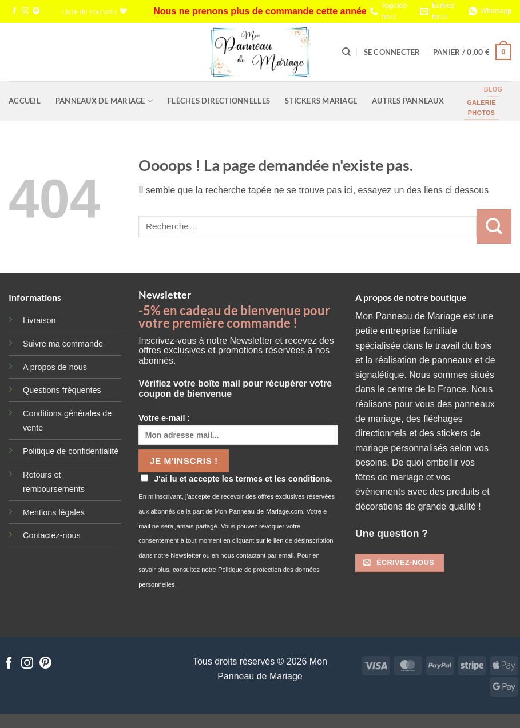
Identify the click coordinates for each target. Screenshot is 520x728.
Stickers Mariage (321, 100)
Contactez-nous (52, 535)
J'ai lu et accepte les (236, 478)
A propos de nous (55, 367)
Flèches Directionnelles (219, 100)
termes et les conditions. (284, 478)
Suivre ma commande (63, 343)
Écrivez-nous (444, 11)
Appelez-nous (395, 11)
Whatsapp (496, 11)
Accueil (25, 100)
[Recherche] (346, 52)
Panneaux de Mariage (104, 101)
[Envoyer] (494, 226)
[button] (392, 52)
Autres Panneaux (408, 100)
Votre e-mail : (238, 429)
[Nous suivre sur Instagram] (25, 11)
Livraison (39, 320)
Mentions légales (54, 512)
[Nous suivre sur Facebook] (14, 11)
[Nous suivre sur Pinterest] (36, 11)
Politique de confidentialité (70, 451)
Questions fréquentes (62, 390)
